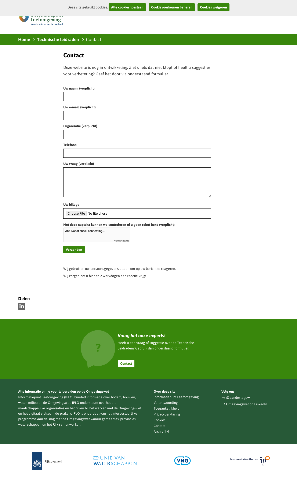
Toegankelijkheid (167, 408)
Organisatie (80, 126)
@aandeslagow (238, 397)
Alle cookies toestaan (127, 7)
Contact (126, 363)
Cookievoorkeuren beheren (171, 7)
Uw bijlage (71, 204)
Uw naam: (79, 88)
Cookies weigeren (213, 7)
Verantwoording (166, 402)
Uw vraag (78, 164)
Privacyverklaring (167, 414)
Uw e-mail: (79, 107)
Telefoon (70, 145)
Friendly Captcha (121, 241)
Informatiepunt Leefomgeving (176, 397)
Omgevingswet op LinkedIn (246, 404)
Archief (161, 431)
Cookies (160, 420)
